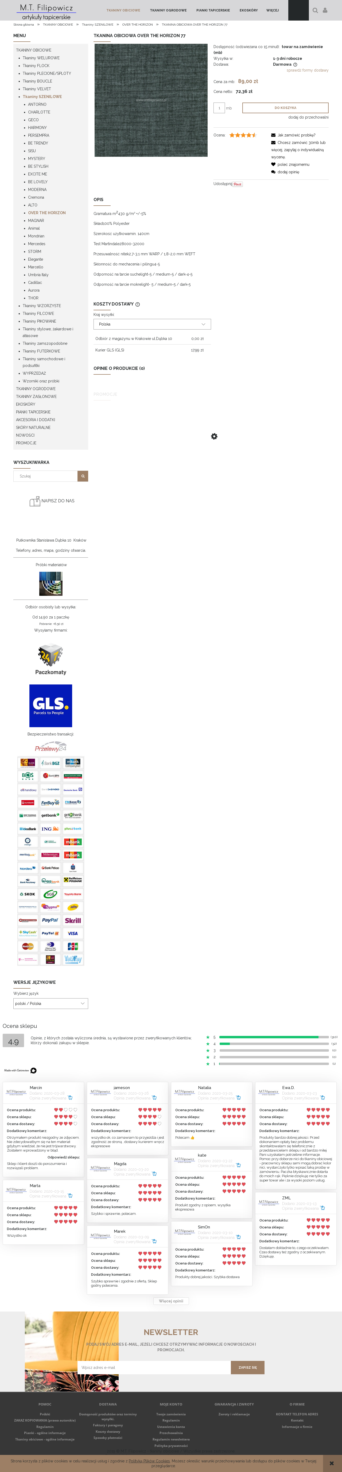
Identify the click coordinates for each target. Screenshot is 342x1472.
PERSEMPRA (38, 135)
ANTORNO (37, 104)
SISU (32, 151)
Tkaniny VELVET (37, 89)
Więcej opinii (171, 1301)
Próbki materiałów (51, 565)
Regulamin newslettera (171, 1439)
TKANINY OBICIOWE (33, 50)
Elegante (35, 259)
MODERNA (37, 189)
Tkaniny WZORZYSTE (42, 306)
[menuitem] (123, 10)
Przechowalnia (171, 1433)
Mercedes (36, 244)
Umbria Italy (38, 275)
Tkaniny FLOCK (36, 66)
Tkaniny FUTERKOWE (41, 351)
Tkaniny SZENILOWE (42, 97)
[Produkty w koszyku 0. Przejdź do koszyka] (298, 10)
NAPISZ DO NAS (52, 500)
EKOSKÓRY (25, 404)
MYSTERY (36, 158)
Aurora (34, 290)
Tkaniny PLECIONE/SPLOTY (47, 73)
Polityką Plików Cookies (149, 1461)
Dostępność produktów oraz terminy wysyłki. (108, 1416)
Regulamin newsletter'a (97, 1378)
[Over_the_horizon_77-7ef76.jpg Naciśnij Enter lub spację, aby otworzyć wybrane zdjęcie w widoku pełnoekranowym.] (151, 100)
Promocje (26, 443)
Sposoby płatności (108, 1437)
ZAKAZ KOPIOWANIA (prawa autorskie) (45, 1420)
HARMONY (37, 128)
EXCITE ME (37, 174)
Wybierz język (25, 993)
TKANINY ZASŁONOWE (36, 396)
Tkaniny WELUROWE (41, 58)
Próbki (45, 1414)
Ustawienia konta (171, 1426)
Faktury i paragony (108, 1425)
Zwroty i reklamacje (234, 1414)
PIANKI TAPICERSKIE (33, 412)
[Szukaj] (82, 476)
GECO (33, 120)
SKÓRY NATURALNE (33, 427)
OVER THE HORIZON (47, 213)
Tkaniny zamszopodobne (45, 343)
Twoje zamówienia (171, 1414)
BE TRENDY (38, 143)
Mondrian (36, 236)
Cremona (36, 197)
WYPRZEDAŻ (34, 373)
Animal (34, 228)
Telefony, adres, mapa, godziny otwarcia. (51, 550)
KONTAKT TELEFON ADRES (297, 1414)
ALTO (32, 205)
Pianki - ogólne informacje (45, 1433)
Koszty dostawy (108, 1431)
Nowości (25, 435)
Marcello (35, 267)
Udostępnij (222, 184)
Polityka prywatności (171, 1445)
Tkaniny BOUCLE (37, 81)
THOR (33, 298)
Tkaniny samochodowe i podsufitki (44, 362)
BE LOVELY (38, 182)
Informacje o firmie (297, 1426)
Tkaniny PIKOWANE (39, 321)
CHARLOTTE (39, 112)
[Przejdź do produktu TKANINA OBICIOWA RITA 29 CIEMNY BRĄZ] (211, 452)
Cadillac (35, 282)
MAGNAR (36, 220)
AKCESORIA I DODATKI (35, 420)
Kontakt (297, 1420)
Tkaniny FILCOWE (38, 313)
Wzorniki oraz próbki (41, 381)
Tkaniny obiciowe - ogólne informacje (45, 1439)
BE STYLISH (38, 166)
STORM (34, 251)
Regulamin (45, 1426)
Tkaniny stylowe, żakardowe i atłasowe (48, 332)
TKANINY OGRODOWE (36, 389)
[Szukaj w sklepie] (47, 476)
